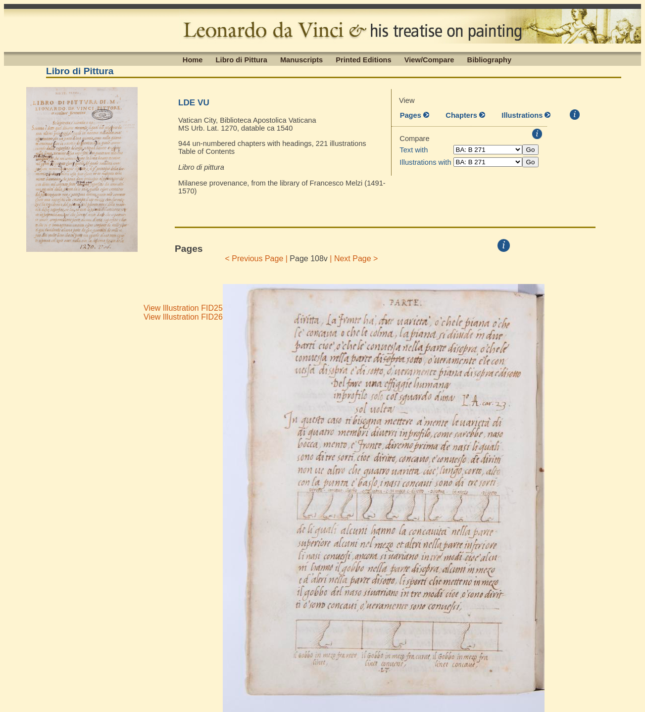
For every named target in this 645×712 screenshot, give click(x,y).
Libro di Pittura (241, 59)
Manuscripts (301, 59)
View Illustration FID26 (183, 317)
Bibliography (489, 59)
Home (193, 59)
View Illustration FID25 (183, 308)
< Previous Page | (256, 258)
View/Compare (429, 59)
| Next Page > (354, 258)
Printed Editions (363, 59)
